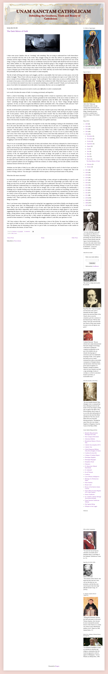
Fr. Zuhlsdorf (88, 470)
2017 (86, 180)
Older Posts (75, 237)
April (88, 156)
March (89, 159)
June (88, 151)
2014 (86, 187)
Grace (15, 233)
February (89, 164)
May (88, 154)
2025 (86, 126)
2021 (86, 170)
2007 (86, 205)
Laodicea (87, 474)
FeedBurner (96, 266)
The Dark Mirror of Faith (17, 31)
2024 (86, 129)
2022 (86, 134)
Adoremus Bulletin (90, 439)
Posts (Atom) (17, 241)
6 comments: (27, 231)
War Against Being (90, 504)
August (89, 146)
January (89, 166)
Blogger (57, 666)
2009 (86, 200)
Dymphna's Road (89, 461)
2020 (86, 172)
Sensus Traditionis (90, 494)
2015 (86, 185)
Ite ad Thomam (89, 472)
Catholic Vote (88, 447)
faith (12, 233)
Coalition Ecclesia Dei (91, 453)
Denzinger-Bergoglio (90, 459)
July (88, 149)
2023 (86, 131)
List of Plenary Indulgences (92, 476)
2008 (86, 202)
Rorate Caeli (88, 484)
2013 (86, 190)
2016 (86, 182)
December (90, 136)
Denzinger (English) (90, 457)
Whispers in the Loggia (91, 506)
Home (42, 237)
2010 (86, 197)
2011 (86, 195)
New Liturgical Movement (92, 436)
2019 (86, 175)
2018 (86, 177)
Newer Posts (10, 237)
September (90, 143)
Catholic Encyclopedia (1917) (93, 445)
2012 (86, 192)
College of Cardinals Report (92, 455)
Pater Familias (88, 482)
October (89, 141)
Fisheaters (87, 464)
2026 (86, 124)
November (90, 138)
